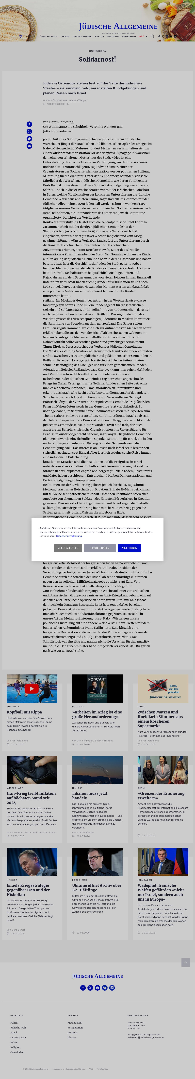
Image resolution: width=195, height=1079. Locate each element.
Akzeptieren (129, 548)
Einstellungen (100, 548)
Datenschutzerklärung (69, 536)
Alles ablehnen (68, 548)
